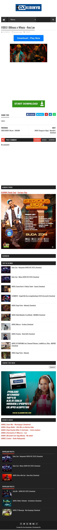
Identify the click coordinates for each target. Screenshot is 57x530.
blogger (37, 140)
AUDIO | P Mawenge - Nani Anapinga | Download (26, 510)
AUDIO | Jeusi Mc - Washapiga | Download (16, 424)
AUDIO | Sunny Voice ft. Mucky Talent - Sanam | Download (28, 286)
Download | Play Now (28, 38)
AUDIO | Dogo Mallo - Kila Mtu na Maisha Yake (17, 427)
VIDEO (28, 32)
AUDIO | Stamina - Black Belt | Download (23, 334)
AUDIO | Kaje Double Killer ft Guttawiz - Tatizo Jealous (20, 430)
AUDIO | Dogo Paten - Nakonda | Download (24, 305)
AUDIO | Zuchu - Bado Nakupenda (13, 438)
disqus (44, 140)
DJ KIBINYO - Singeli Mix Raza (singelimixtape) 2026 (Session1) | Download (33, 296)
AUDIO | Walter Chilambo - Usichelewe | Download (27, 501)
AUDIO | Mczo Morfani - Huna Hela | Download (26, 475)
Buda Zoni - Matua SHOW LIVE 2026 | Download (25, 277)
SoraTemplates (27, 527)
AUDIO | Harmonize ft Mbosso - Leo (14, 433)
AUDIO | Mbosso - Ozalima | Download (22, 324)
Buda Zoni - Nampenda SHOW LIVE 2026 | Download (26, 267)
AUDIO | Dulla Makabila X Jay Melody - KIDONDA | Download (28, 315)
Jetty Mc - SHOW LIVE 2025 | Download (24, 491)
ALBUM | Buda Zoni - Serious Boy (14, 192)
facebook (52, 140)
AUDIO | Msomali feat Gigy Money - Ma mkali (17, 435)
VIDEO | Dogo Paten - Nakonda (20, 353)
